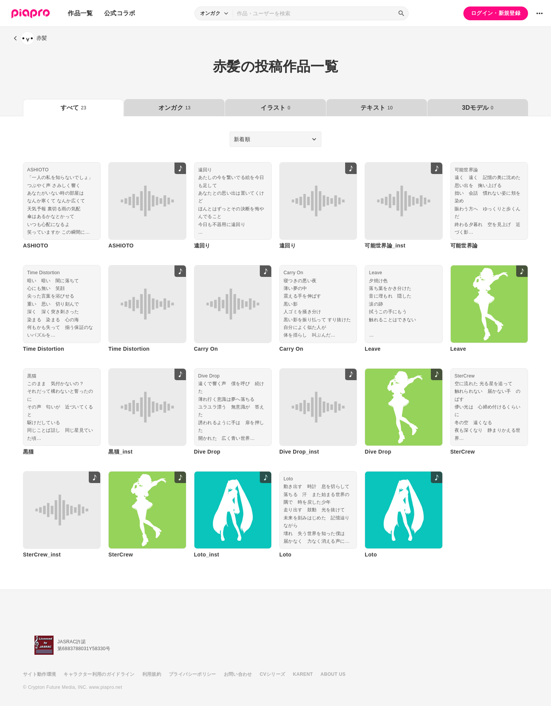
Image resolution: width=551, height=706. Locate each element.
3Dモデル (477, 107)
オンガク (174, 107)
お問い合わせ (238, 674)
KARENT (303, 674)
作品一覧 (80, 13)
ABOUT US (333, 674)
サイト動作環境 (39, 674)
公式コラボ (119, 13)
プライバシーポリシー (192, 674)
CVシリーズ (272, 674)
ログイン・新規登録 (495, 13)
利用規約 (151, 674)
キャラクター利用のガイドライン (99, 674)
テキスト (376, 107)
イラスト (275, 107)
